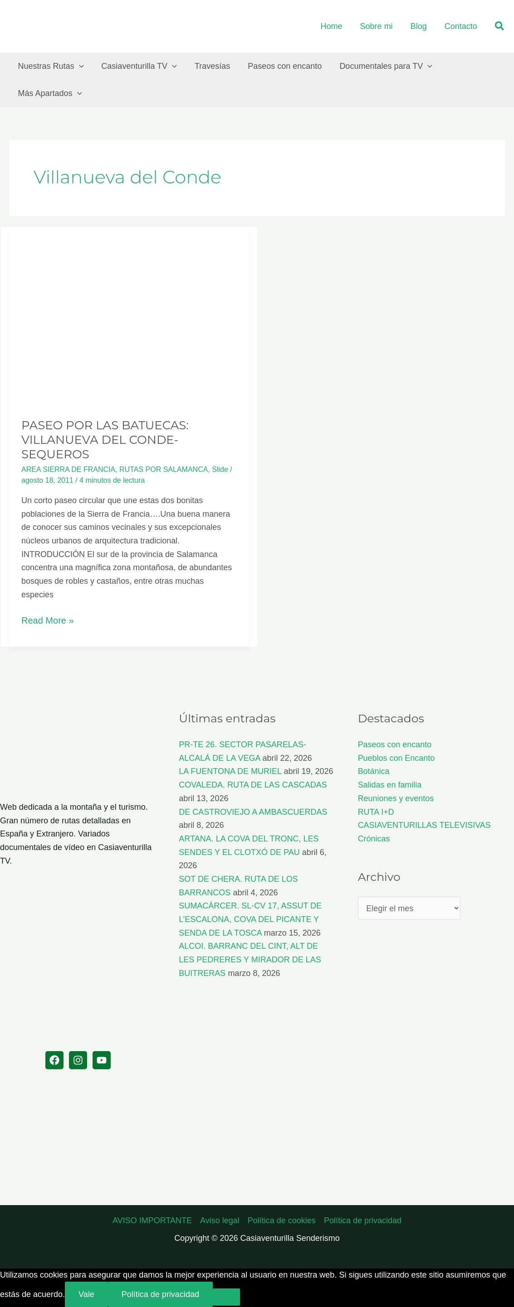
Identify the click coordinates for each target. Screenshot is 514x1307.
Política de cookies (282, 1220)
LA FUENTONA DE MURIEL (230, 771)
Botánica (374, 771)
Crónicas (374, 838)
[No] (226, 1297)
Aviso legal (220, 1220)
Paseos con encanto (395, 744)
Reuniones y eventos (396, 798)
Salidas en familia (390, 784)
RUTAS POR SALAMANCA (163, 469)
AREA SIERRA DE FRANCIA (68, 469)
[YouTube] (102, 1060)
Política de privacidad (362, 1220)
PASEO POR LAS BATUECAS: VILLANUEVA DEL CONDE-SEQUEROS (105, 439)
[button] (500, 26)
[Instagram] (78, 1060)
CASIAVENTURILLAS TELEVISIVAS (424, 825)
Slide (220, 469)
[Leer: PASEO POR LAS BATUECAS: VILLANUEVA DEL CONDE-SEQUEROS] (129, 316)
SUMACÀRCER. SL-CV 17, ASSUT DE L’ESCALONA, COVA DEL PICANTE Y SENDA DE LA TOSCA (250, 919)
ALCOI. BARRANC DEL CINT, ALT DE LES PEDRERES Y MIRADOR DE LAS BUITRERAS (250, 959)
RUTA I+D (376, 812)
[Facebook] (54, 1060)
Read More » (47, 621)
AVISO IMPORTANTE (152, 1220)
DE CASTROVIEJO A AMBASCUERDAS (253, 812)
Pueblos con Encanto (396, 758)
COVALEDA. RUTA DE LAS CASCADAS (253, 784)
